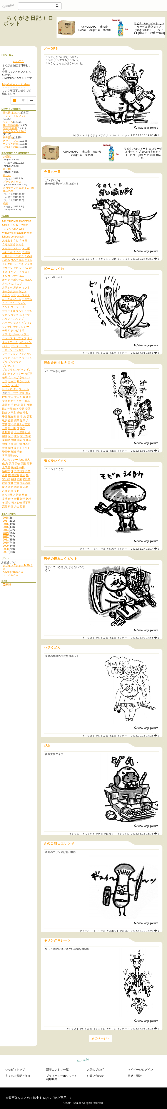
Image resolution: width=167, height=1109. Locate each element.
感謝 (5, 203)
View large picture (146, 127)
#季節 (113, 451)
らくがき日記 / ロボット (28, 21)
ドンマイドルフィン (14, 115)
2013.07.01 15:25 (142, 1028)
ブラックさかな (12, 181)
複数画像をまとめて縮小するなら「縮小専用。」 (38, 1097)
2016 (6, 523)
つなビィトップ (15, 1069)
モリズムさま (10, 574)
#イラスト (78, 135)
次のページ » (100, 1038)
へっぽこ (18, 61)
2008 (6, 548)
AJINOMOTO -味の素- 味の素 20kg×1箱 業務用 (94, 28)
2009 (6, 545)
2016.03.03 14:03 (142, 450)
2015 (6, 527)
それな (7, 175)
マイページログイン (140, 1069)
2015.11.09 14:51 (142, 638)
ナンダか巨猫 (10, 143)
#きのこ (112, 549)
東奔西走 (8, 137)
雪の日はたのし (12, 112)
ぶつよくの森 (10, 146)
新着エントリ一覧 (57, 1069)
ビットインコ (10, 140)
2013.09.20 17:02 (142, 930)
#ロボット (124, 135)
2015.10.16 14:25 (142, 735)
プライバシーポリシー (60, 1075)
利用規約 (51, 1079)
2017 (6, 520)
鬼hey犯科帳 (10, 128)
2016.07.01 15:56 (142, 353)
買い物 (7, 169)
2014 (6, 530)
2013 (6, 533)
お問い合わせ (95, 1075)
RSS (7, 584)
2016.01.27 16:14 (142, 548)
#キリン (112, 1029)
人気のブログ (95, 1069)
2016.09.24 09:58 (142, 259)
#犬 (128, 259)
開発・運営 (135, 1075)
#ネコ (113, 353)
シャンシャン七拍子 (14, 131)
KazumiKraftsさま (13, 571)
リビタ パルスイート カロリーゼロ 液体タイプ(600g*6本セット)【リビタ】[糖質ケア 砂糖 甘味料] (149, 28)
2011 (6, 539)
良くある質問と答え (18, 1075)
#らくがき (92, 135)
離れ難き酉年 (10, 125)
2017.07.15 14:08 (142, 135)
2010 (6, 542)
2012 (6, 536)
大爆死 (7, 156)
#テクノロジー (108, 135)
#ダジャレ (105, 259)
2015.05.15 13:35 (142, 833)
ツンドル (8, 121)
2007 (6, 552)
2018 (6, 517)
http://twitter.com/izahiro (16, 84)
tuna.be (83, 1061)
